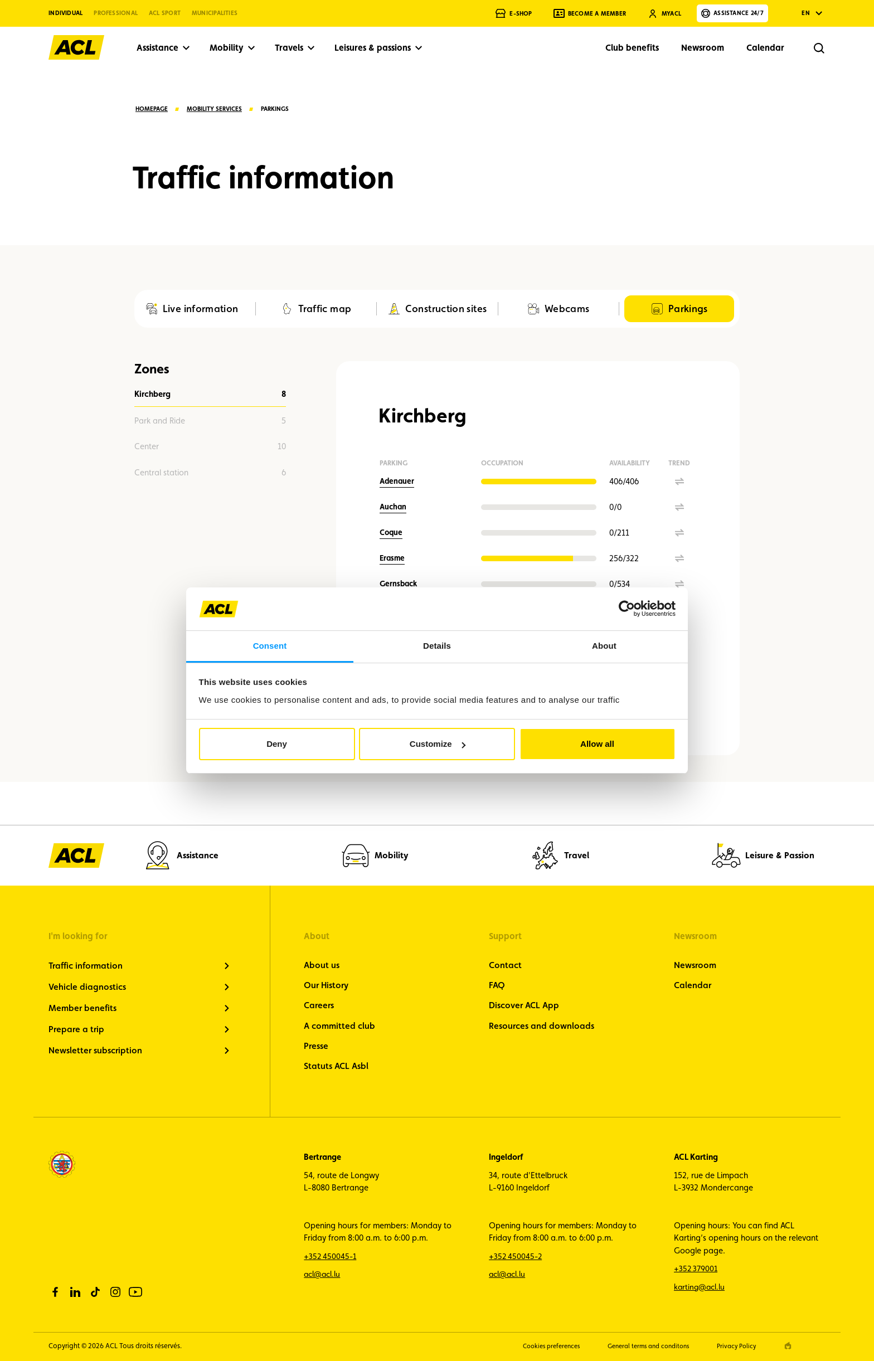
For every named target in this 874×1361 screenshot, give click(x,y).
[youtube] (135, 1292)
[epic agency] (788, 1345)
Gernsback (398, 583)
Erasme (392, 557)
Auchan (393, 506)
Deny (276, 743)
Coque (391, 532)
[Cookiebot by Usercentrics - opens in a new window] (627, 608)
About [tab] (604, 645)
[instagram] (115, 1292)
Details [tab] (437, 645)
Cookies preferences (535, 1345)
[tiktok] (95, 1292)
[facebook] (55, 1292)
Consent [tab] (270, 645)
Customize (437, 743)
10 (210, 446)
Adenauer (397, 481)
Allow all (597, 743)
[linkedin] (75, 1292)
